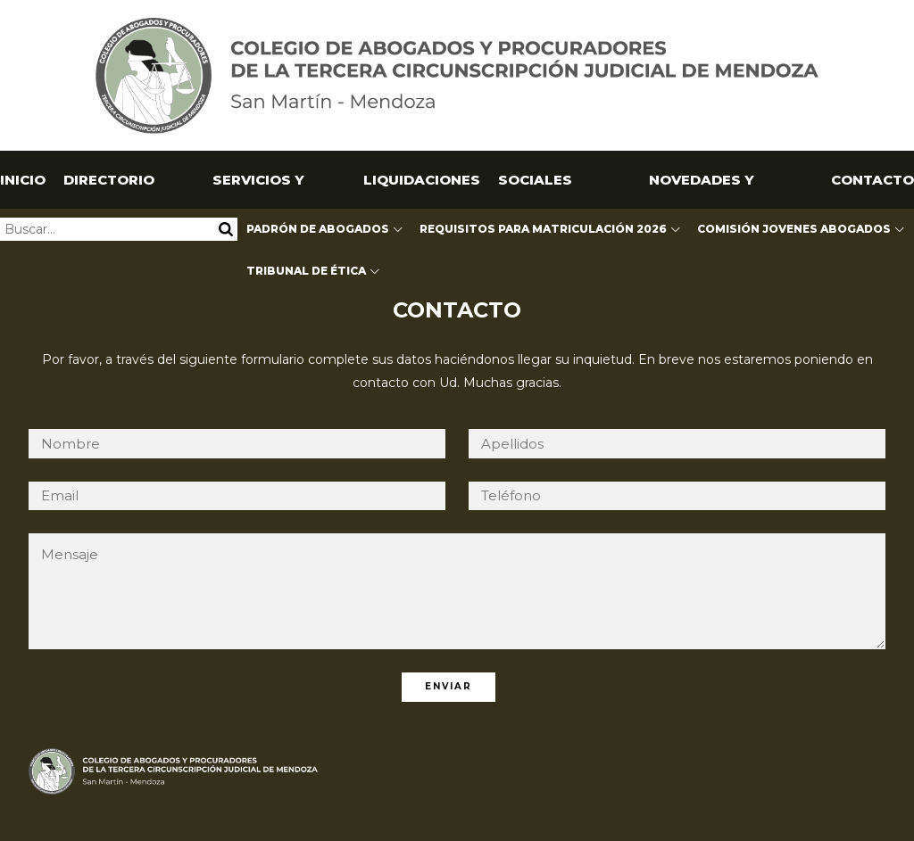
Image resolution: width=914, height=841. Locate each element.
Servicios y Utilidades (258, 190)
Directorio (108, 179)
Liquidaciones (421, 179)
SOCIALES (535, 179)
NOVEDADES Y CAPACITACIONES (701, 190)
